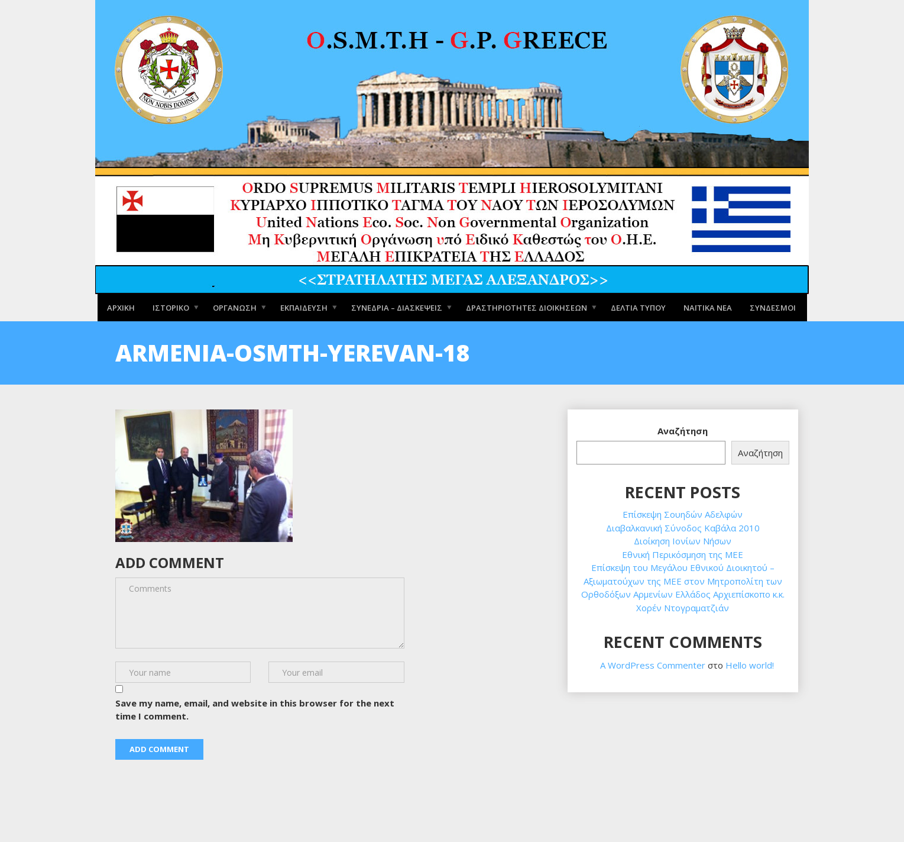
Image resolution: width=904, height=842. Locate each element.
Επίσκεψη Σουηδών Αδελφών (683, 514)
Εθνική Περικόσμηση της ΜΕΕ (682, 554)
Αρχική (121, 307)
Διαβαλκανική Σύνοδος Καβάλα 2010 (683, 528)
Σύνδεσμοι (773, 307)
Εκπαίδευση (304, 307)
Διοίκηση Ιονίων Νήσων (682, 541)
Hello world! (749, 665)
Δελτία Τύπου (638, 307)
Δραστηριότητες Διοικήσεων (526, 307)
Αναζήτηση (682, 431)
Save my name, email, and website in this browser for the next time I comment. (254, 709)
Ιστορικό (171, 307)
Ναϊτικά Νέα (707, 307)
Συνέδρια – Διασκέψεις (396, 307)
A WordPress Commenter (652, 665)
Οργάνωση (235, 307)
